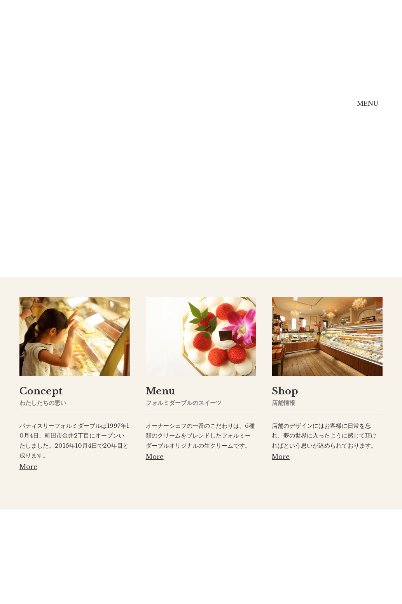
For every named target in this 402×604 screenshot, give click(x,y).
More (28, 467)
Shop (247, 108)
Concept (121, 108)
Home (51, 108)
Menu (190, 108)
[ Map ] (232, 579)
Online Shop (311, 109)
